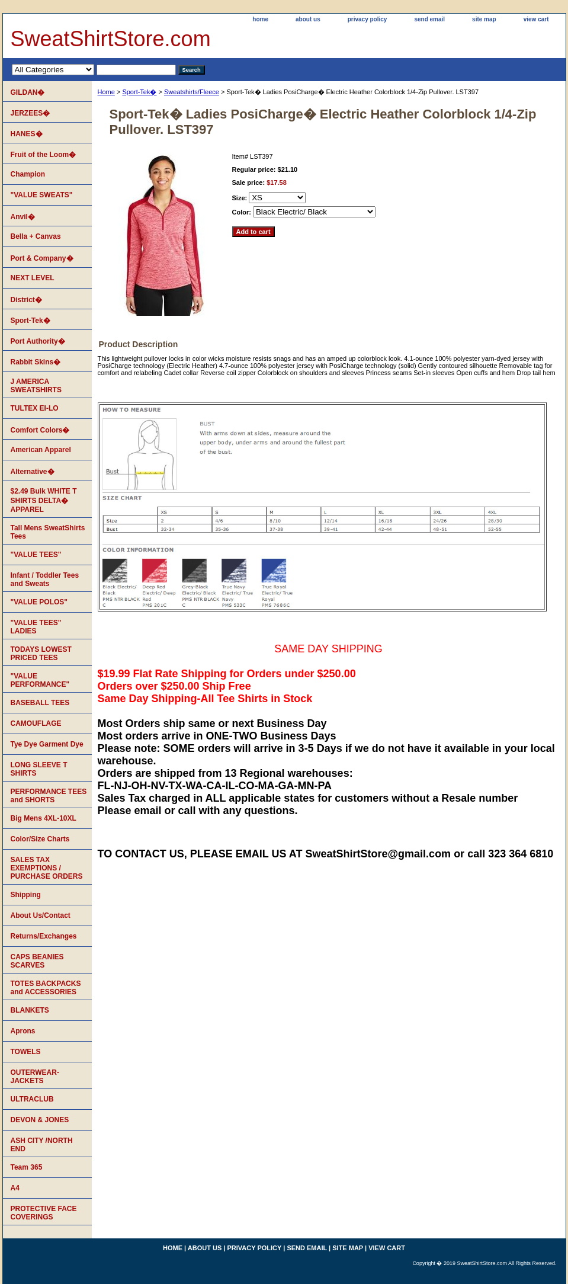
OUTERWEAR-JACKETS (35, 1076)
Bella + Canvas (36, 236)
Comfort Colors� (40, 430)
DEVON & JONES (40, 1120)
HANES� (27, 134)
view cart (536, 19)
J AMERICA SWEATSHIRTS (36, 385)
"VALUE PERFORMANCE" (40, 680)
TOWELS (26, 1052)
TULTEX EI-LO (35, 408)
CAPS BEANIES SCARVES (37, 961)
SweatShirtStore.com (111, 39)
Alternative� (32, 472)
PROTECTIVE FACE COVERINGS (44, 1213)
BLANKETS (30, 1010)
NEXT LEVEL (32, 278)
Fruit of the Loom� (43, 155)
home (260, 19)
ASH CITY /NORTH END (42, 1144)
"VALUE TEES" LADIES (36, 627)
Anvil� (23, 217)
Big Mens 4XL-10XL (43, 818)
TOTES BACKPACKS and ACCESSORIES (46, 987)
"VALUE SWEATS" (42, 195)
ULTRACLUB (32, 1099)
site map (484, 19)
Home (106, 91)
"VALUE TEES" (36, 554)
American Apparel (41, 450)
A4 (15, 1188)
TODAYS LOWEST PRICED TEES (41, 653)
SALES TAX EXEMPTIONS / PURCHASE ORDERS (47, 868)
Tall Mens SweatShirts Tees (48, 532)
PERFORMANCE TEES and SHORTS (49, 795)
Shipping (26, 895)
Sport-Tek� (139, 91)
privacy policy (367, 19)
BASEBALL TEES (40, 703)
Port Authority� (38, 341)
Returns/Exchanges (44, 936)
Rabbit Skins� (36, 362)
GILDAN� (28, 92)
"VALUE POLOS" (39, 602)
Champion (28, 174)
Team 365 (27, 1167)
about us (308, 19)
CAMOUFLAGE (36, 723)
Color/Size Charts (40, 839)
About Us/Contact (40, 915)
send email (429, 19)
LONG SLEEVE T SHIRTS (39, 769)
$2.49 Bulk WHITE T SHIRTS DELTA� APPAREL (44, 500)
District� (26, 300)
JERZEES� (30, 113)
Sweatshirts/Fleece (191, 91)
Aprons (23, 1031)
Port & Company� (42, 258)
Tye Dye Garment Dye (47, 744)
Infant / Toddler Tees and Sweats (45, 579)
